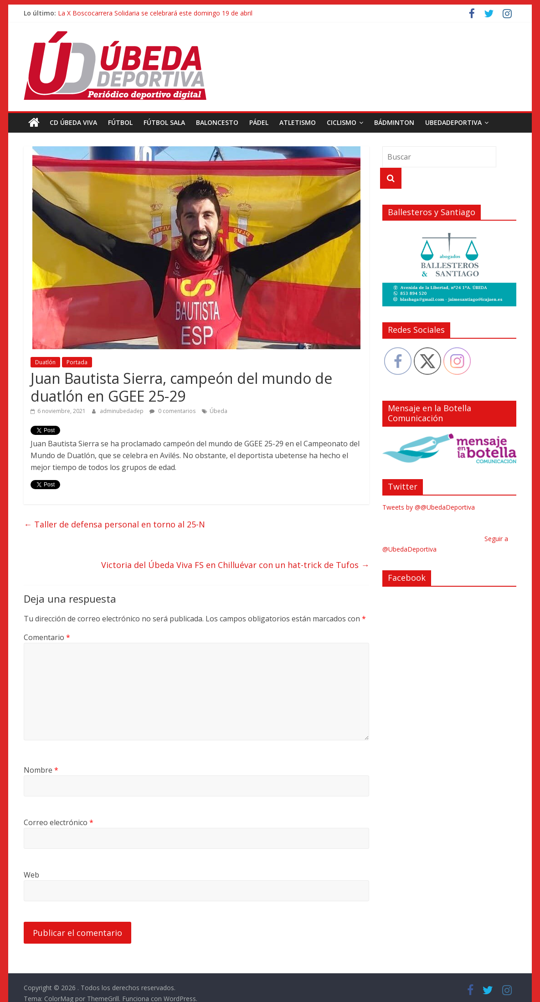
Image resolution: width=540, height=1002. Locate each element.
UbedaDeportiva (453, 122)
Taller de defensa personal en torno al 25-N (114, 524)
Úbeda (218, 411)
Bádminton (394, 122)
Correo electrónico (58, 822)
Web (31, 875)
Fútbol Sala (164, 122)
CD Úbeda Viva (73, 122)
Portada (77, 362)
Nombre (41, 770)
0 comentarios (172, 411)
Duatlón (45, 362)
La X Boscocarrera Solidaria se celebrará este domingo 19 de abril (155, 13)
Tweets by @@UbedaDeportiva (428, 507)
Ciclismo (341, 122)
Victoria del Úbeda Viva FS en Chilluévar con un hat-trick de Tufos (235, 564)
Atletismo (297, 122)
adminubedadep (122, 411)
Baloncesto (217, 122)
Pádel (258, 122)
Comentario (47, 637)
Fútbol (120, 122)
